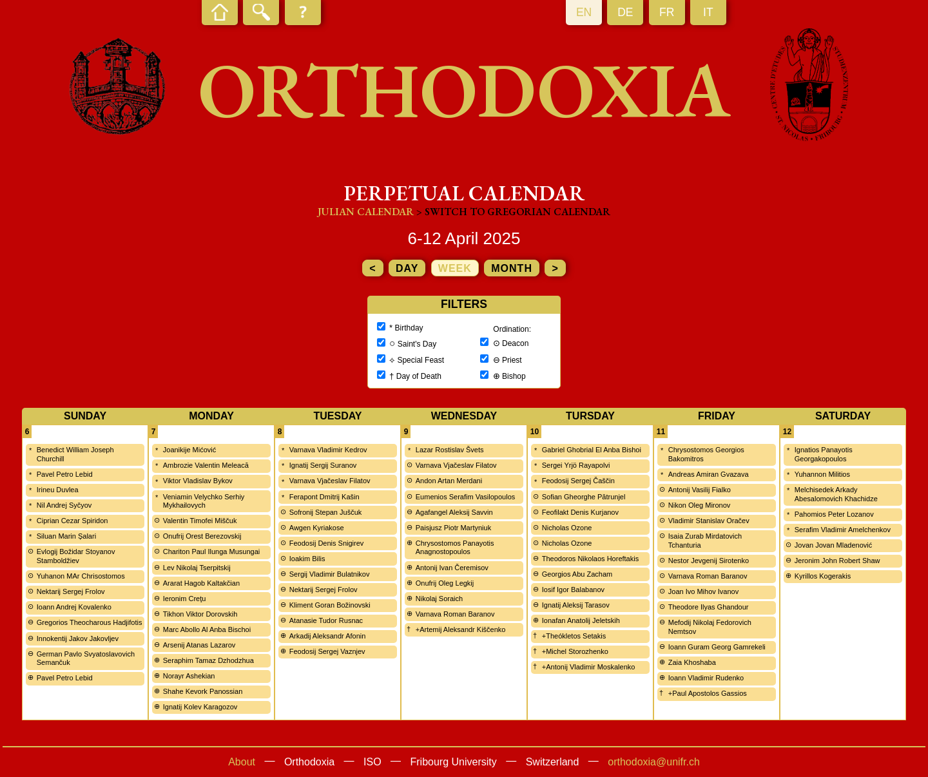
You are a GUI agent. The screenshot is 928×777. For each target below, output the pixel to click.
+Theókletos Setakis (574, 636)
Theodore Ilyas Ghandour (708, 607)
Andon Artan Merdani (449, 480)
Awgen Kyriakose (316, 528)
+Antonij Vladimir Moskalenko (588, 667)
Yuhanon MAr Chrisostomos (81, 576)
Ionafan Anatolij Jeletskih (581, 620)
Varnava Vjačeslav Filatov (330, 480)
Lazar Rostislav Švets (450, 450)
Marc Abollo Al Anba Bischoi (207, 629)
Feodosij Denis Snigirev (326, 543)
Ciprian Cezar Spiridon (72, 520)
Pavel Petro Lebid (65, 474)
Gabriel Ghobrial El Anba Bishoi (591, 450)
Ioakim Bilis (307, 558)
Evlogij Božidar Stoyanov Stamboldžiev (76, 556)
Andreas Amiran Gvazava (708, 474)
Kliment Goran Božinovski (330, 605)
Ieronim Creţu (184, 598)
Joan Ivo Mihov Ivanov (703, 591)
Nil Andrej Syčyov (64, 505)
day (407, 268)
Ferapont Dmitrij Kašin (324, 497)
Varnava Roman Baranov (455, 614)
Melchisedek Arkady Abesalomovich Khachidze (836, 494)
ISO (372, 761)
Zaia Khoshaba (692, 662)
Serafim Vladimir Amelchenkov (843, 529)
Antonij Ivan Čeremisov (452, 567)
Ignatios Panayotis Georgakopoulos (824, 454)
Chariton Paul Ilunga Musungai (211, 551)
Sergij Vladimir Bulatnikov (329, 574)
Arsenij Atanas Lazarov (199, 645)
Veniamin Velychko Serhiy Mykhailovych (204, 501)
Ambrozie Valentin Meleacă (206, 465)
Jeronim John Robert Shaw (837, 560)
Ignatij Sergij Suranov (323, 465)
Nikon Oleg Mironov (699, 505)
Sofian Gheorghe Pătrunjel (584, 497)
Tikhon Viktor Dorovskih (200, 614)
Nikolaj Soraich (439, 598)
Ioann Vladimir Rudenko (706, 678)
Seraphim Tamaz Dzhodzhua (208, 660)
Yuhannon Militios (822, 474)
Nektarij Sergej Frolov (71, 591)
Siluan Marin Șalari (66, 536)
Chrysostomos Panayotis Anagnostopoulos (455, 547)
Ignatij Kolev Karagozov (200, 707)
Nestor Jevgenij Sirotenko (708, 560)
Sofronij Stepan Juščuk (325, 512)
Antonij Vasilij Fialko (699, 490)
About (241, 761)
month (511, 268)
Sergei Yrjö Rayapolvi (576, 465)
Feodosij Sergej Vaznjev (327, 651)
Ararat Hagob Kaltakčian (201, 583)
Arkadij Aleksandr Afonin (327, 636)
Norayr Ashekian (189, 676)
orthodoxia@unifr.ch (654, 761)
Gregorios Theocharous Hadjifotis (89, 622)
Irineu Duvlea (58, 490)
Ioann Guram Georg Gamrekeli (717, 647)
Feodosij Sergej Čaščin (578, 480)
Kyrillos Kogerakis (823, 576)
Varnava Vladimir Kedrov (328, 450)
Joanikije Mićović (190, 450)
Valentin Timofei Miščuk (200, 520)
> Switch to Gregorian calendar (513, 211)
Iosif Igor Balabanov (573, 589)
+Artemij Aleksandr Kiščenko (461, 629)
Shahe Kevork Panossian (203, 691)
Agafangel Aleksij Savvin (454, 512)
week (455, 268)
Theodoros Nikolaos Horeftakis (590, 558)
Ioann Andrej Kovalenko (74, 607)
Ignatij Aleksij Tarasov (576, 605)
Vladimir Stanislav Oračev (708, 520)
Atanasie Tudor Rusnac (326, 620)
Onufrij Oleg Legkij (445, 583)
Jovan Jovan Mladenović (833, 545)
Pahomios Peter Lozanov (834, 514)
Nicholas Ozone (567, 528)
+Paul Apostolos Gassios (707, 693)
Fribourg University (454, 761)
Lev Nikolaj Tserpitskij (197, 567)
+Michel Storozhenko (575, 651)
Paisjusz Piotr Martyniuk (453, 528)
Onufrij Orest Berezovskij (202, 536)
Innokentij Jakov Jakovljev (78, 638)
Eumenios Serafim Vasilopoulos (465, 497)
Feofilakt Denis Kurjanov (580, 512)
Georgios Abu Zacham (577, 574)
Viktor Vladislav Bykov (198, 480)
